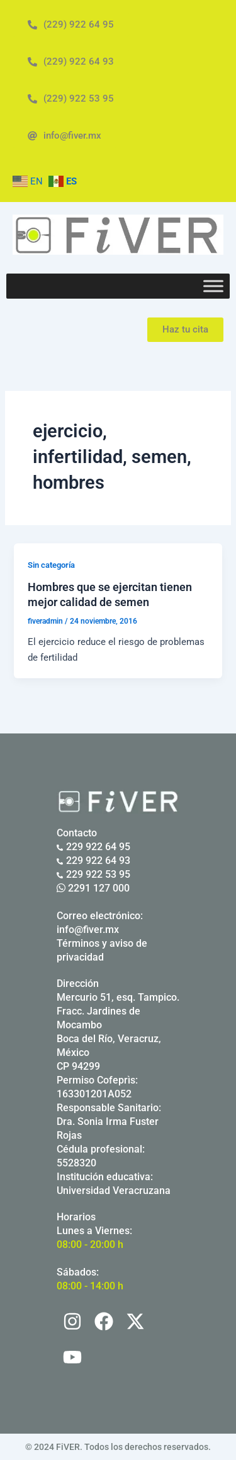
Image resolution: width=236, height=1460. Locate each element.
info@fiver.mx (88, 929)
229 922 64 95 (93, 847)
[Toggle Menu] (213, 286)
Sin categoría (51, 565)
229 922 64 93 (93, 860)
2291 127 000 (93, 888)
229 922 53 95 (93, 874)
